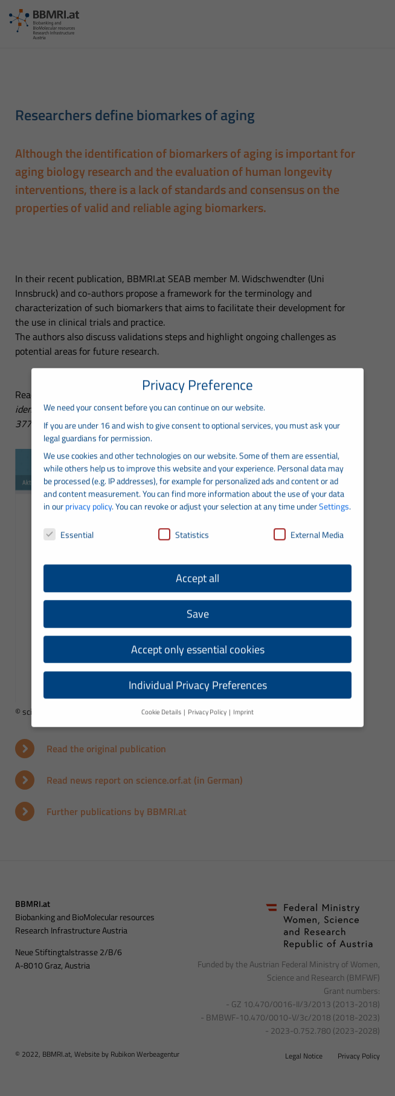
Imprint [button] (243, 701)
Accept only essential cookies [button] (198, 639)
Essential (68, 524)
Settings (334, 496)
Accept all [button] (197, 568)
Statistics (183, 524)
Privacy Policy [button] (208, 701)
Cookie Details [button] (161, 701)
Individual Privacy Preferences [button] (198, 675)
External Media (309, 524)
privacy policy (88, 496)
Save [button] (198, 604)
